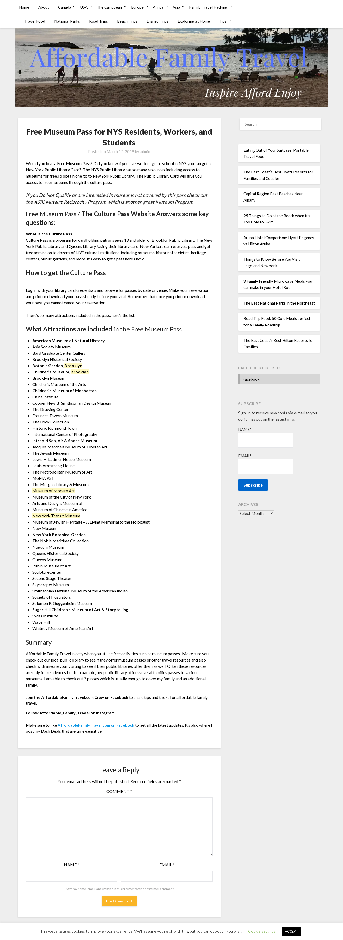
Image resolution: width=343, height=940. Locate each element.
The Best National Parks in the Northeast (279, 303)
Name (71, 864)
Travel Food (34, 21)
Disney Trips (157, 21)
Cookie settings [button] (261, 931)
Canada (64, 7)
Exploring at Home (193, 21)
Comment (119, 791)
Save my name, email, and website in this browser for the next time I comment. (120, 888)
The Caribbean (109, 7)
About (43, 7)
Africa (158, 7)
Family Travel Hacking (208, 7)
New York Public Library (115, 175)
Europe (137, 7)
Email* (265, 463)
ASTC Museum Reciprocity (62, 202)
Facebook (250, 379)
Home (24, 7)
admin (145, 151)
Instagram (105, 712)
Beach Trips (127, 21)
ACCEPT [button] (291, 931)
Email (167, 864)
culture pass (101, 182)
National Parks (67, 21)
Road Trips (98, 21)
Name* (265, 437)
